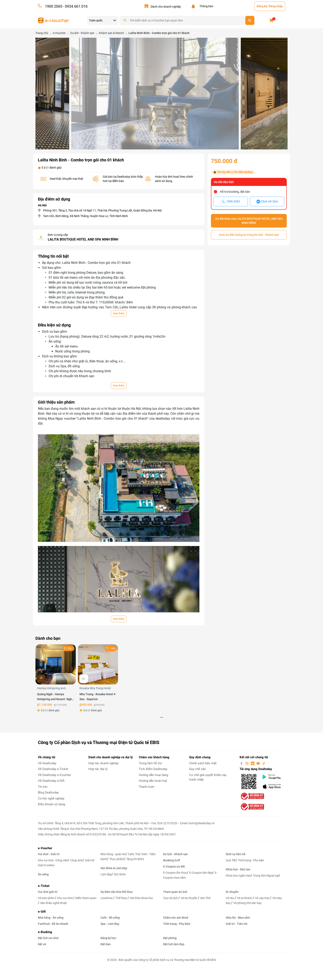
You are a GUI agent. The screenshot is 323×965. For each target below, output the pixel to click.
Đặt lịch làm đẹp (173, 944)
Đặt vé (42, 944)
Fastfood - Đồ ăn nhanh (53, 923)
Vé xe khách (245, 898)
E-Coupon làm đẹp (201, 872)
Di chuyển (232, 891)
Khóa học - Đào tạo (238, 869)
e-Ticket (43, 886)
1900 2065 (53, 6)
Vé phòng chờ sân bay (247, 903)
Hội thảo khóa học (141, 898)
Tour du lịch (170, 898)
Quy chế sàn (197, 769)
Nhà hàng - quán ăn (113, 854)
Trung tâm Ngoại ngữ (266, 875)
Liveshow (107, 898)
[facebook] (242, 763)
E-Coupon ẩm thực (175, 872)
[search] (249, 20)
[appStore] (273, 786)
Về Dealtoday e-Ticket (53, 769)
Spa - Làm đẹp (110, 923)
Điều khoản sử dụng (51, 804)
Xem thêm (118, 313)
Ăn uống (43, 874)
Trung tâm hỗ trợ (150, 763)
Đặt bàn (106, 944)
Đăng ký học (108, 938)
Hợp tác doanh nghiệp (103, 763)
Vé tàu (230, 898)
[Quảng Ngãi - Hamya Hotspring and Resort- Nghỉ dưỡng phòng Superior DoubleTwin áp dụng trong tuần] (55, 664)
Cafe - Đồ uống (110, 917)
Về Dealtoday (47, 763)
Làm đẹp (106, 874)
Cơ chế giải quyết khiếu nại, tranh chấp (208, 777)
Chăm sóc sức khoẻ (175, 917)
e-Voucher (45, 848)
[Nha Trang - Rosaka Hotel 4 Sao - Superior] (98, 664)
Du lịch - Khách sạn (175, 854)
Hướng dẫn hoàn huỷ (153, 781)
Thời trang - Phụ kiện (251, 860)
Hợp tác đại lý (98, 769)
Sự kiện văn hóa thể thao (117, 891)
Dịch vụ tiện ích (236, 854)
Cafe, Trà (133, 854)
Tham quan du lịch (175, 891)
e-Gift (42, 911)
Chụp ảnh (76, 860)
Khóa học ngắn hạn (238, 875)
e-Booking (45, 932)
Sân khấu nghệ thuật (53, 903)
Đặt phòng (170, 938)
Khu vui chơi (65, 898)
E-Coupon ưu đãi (174, 866)
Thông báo (205, 6)
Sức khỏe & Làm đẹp (114, 868)
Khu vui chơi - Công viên (53, 860)
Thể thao (122, 898)
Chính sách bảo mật (203, 763)
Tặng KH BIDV (135, 859)
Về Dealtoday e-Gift (51, 781)
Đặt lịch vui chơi (48, 938)
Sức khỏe (120, 874)
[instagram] (247, 763)
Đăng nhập (276, 6)
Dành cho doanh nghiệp (166, 6)
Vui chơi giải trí (47, 891)
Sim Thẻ (205, 898)
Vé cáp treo (262, 898)
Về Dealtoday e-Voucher (54, 775)
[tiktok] (264, 763)
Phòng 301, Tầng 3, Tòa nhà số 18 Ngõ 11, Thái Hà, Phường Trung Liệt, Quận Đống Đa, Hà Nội (102, 210)
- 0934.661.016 (75, 6)
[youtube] (258, 763)
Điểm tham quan (85, 898)
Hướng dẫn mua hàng (153, 775)
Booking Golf (171, 860)
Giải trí (89, 860)
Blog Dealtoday (48, 792)
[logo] (53, 20)
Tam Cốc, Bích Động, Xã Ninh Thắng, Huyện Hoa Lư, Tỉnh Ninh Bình (85, 216)
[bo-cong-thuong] (252, 796)
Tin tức (43, 787)
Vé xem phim (46, 898)
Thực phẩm (116, 859)
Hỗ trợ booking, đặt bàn (235, 191)
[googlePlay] (273, 777)
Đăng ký (262, 6)
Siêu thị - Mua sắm (238, 917)
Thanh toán (146, 787)
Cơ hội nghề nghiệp (51, 798)
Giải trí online (46, 865)
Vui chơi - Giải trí (49, 854)
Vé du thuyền (189, 898)
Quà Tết (231, 860)
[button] (142, 141)
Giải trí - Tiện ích (236, 923)
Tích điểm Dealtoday (153, 769)
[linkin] (253, 763)
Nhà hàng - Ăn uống (50, 917)
